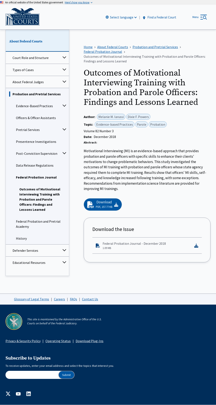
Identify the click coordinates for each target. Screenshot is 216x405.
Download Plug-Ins (89, 341)
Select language (121, 17)
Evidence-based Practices (114, 124)
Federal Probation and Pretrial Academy (38, 224)
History (21, 238)
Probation (157, 124)
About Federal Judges (28, 82)
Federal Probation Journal (36, 177)
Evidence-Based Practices (34, 106)
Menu (195, 17)
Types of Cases (23, 70)
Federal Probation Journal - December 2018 (144, 245)
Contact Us (90, 299)
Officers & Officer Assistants (36, 118)
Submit (66, 375)
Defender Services (25, 251)
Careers (59, 299)
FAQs (73, 299)
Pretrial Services (28, 130)
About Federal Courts (25, 41)
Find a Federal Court (159, 17)
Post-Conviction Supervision (36, 154)
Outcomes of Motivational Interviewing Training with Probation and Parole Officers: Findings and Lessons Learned (39, 199)
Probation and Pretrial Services (37, 94)
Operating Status (58, 341)
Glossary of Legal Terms (31, 299)
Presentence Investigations (36, 142)
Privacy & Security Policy (23, 341)
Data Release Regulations (35, 165)
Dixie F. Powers (138, 117)
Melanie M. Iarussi (111, 117)
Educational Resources (29, 263)
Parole (141, 124)
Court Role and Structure (31, 58)
